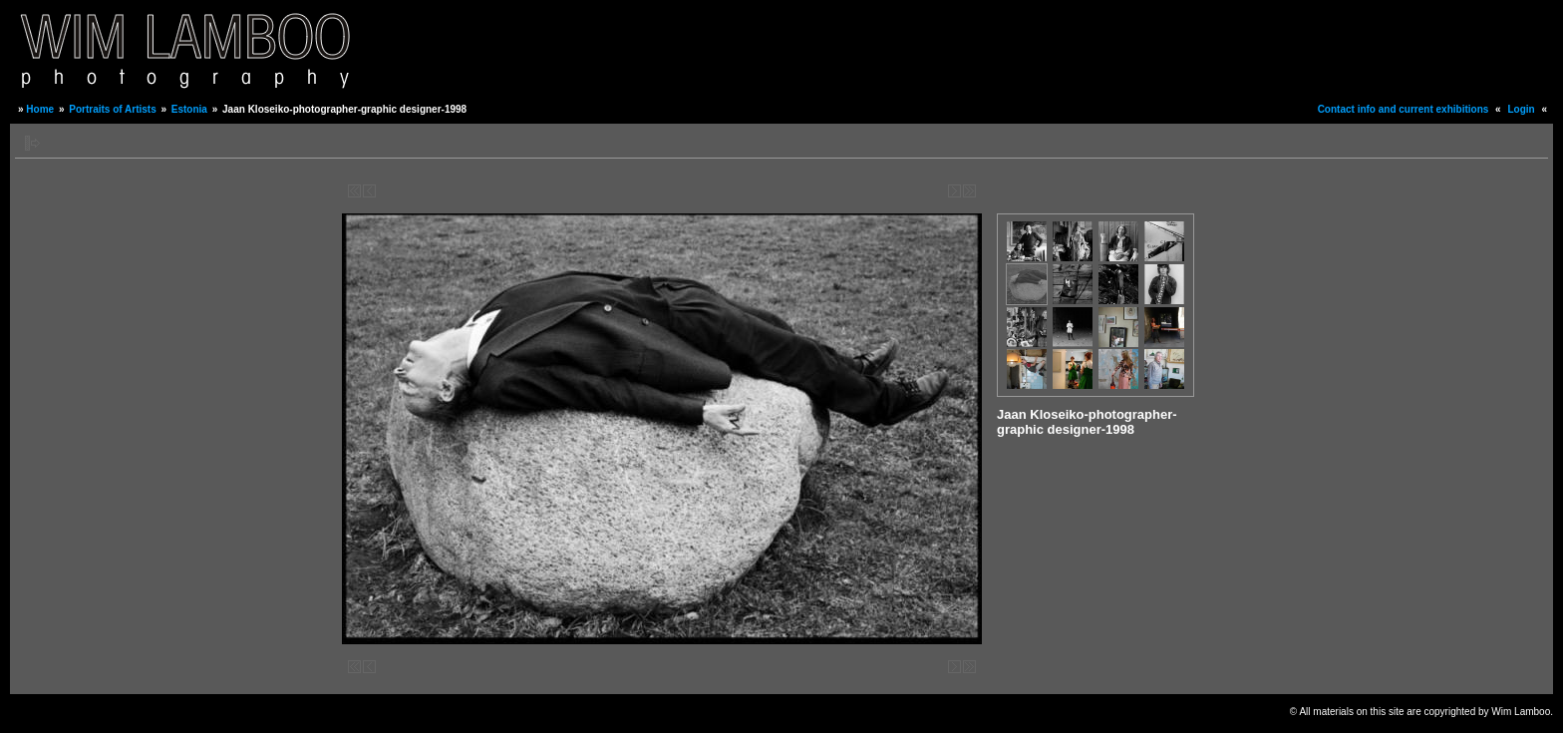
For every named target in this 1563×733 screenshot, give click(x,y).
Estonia (189, 109)
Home (40, 109)
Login (1520, 109)
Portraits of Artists (112, 109)
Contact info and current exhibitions (1403, 109)
